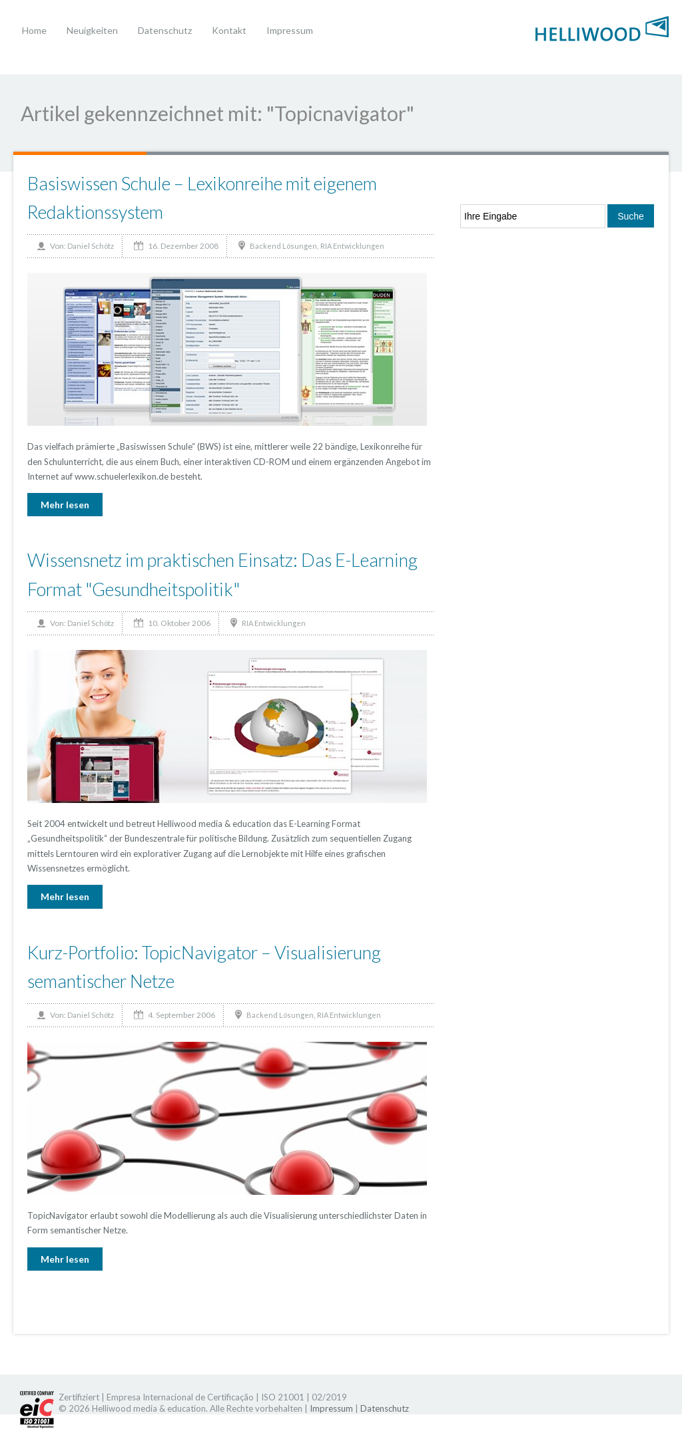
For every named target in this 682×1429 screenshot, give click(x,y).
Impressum (289, 30)
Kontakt (229, 30)
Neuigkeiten (92, 30)
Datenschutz (165, 30)
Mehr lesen (65, 504)
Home (34, 30)
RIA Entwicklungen (352, 245)
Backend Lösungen (283, 245)
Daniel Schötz (90, 245)
